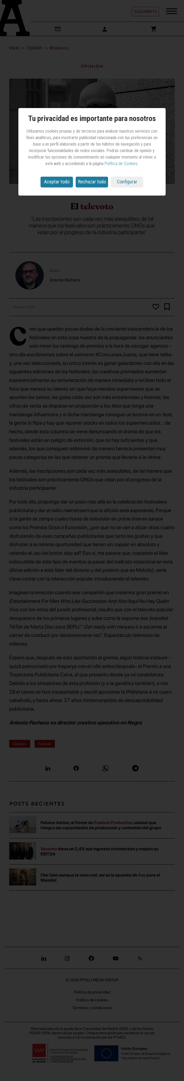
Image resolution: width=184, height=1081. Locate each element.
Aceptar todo (56, 181)
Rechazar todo (92, 181)
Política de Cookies (121, 163)
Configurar (127, 181)
